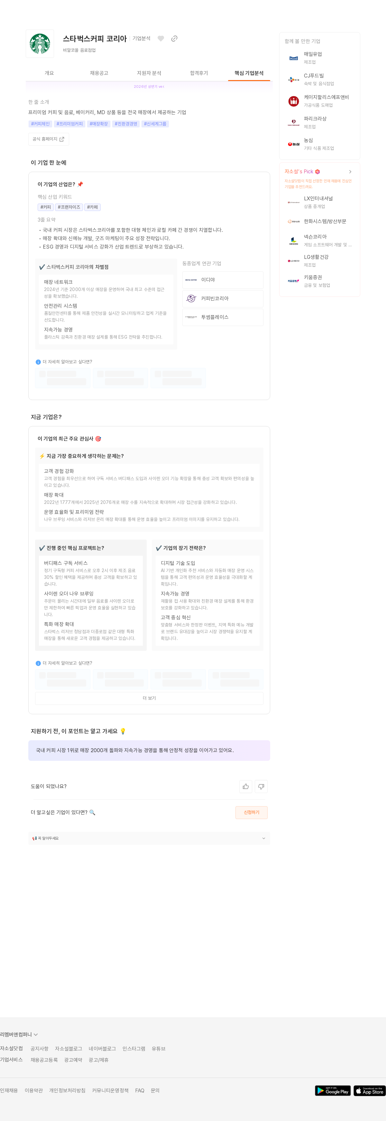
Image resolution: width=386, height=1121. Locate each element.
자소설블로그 (68, 1049)
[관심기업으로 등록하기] (160, 38)
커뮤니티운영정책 (110, 1091)
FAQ (139, 1091)
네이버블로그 (102, 1049)
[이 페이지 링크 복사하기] (174, 38)
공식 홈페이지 (48, 139)
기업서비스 (11, 1060)
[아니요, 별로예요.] (261, 786)
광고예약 (73, 1060)
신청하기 (252, 812)
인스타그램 (134, 1049)
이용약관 (34, 1091)
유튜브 (158, 1049)
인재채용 (9, 1091)
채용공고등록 (44, 1060)
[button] (149, 838)
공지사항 (40, 1049)
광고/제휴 (99, 1060)
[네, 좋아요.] (245, 786)
